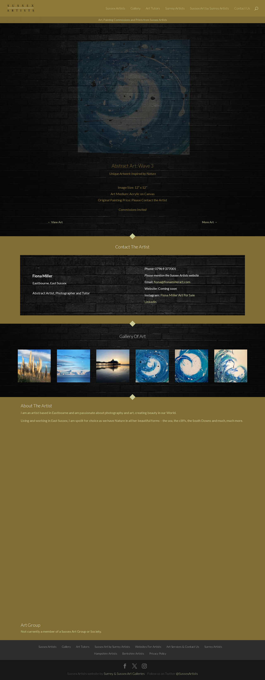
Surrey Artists (175, 8)
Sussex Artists (115, 8)
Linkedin (151, 302)
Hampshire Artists (105, 653)
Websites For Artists (148, 646)
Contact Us (242, 8)
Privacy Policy (157, 653)
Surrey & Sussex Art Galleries (124, 673)
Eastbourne (60, 413)
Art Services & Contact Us (182, 646)
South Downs (202, 420)
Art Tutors (153, 8)
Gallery (135, 8)
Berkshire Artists (133, 653)
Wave (144, 166)
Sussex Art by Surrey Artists (209, 8)
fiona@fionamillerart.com (172, 282)
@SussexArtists (187, 673)
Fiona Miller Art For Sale (177, 295)
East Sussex (59, 420)
